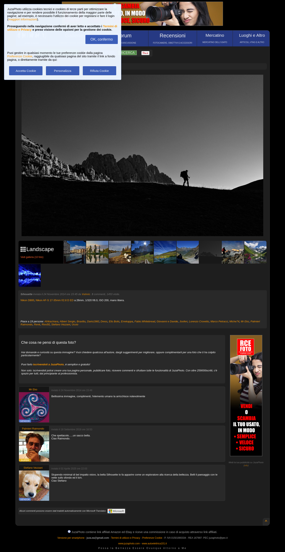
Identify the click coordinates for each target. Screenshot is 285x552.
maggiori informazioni (22, 19)
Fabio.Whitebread (145, 321)
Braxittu (81, 321)
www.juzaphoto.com (129, 543)
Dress (104, 321)
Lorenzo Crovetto (199, 321)
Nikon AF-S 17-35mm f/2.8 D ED (55, 300)
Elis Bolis (114, 321)
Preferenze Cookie (19, 56)
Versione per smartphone (70, 537)
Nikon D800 (27, 300)
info (246, 465)
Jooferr (183, 321)
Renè (37, 324)
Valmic (86, 294)
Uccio (75, 324)
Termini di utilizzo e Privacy (125, 537)
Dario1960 (93, 321)
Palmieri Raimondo (33, 428)
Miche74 (234, 321)
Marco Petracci (219, 321)
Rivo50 (46, 324)
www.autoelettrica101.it (154, 543)
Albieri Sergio (67, 321)
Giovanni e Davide (167, 321)
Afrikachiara (51, 321)
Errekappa (127, 321)
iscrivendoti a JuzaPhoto (48, 364)
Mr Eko (245, 321)
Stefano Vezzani (60, 324)
